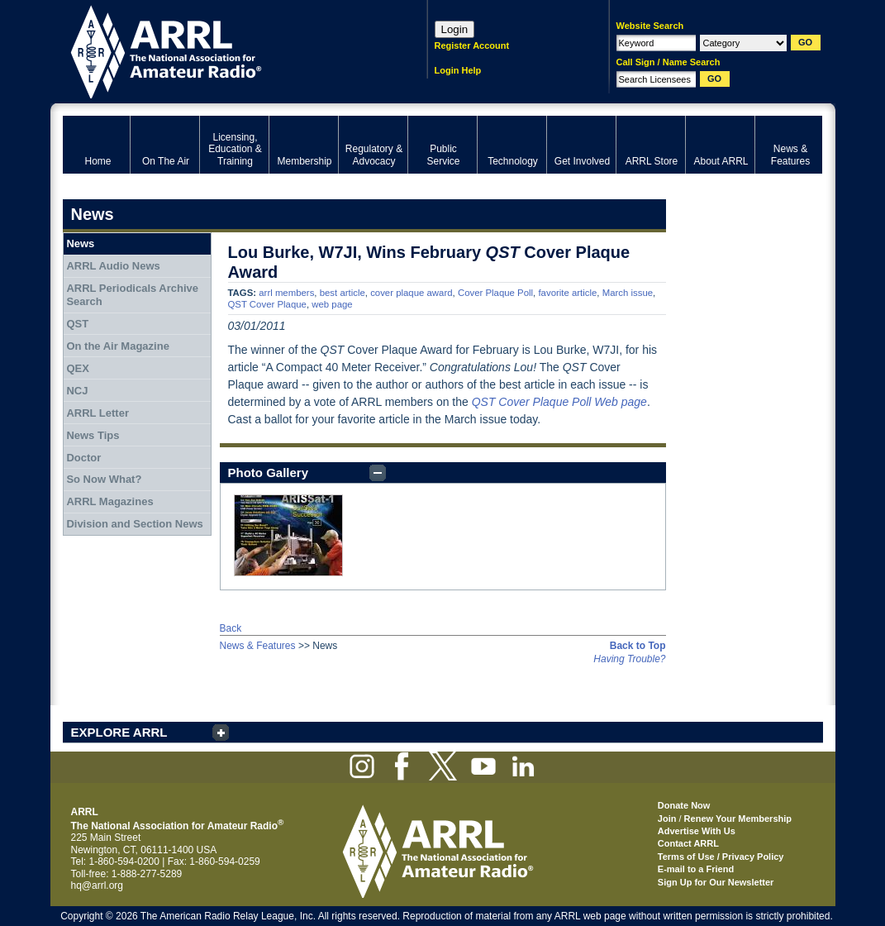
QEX (77, 368)
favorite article (567, 293)
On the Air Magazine (117, 346)
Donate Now (684, 805)
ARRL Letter (97, 413)
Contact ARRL (688, 843)
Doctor (83, 457)
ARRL (223, 50)
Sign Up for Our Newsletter (716, 882)
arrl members (286, 293)
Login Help (458, 70)
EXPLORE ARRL (119, 732)
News (80, 243)
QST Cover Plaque (267, 304)
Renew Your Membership (738, 818)
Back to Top (638, 646)
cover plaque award (411, 293)
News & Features (258, 646)
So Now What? (103, 479)
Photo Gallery (268, 472)
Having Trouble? (629, 659)
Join (667, 818)
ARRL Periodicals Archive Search (132, 295)
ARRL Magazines (109, 501)
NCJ (77, 390)
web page (332, 304)
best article (342, 293)
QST (77, 323)
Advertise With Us (696, 831)
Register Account (472, 45)
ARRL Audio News (112, 266)
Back (231, 628)
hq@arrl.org (97, 885)
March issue (627, 293)
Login (455, 29)
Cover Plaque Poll (495, 293)
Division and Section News (134, 524)
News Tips (92, 435)
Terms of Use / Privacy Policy (721, 857)
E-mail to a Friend (696, 869)
